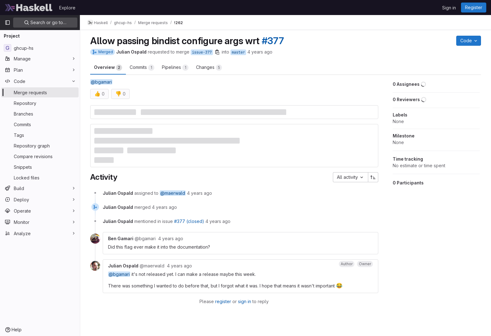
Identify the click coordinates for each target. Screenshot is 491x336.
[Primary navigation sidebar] (8, 23)
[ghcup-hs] (40, 48)
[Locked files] (40, 178)
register (223, 301)
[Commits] (40, 124)
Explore (67, 7)
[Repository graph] (40, 146)
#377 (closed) (189, 221)
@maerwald (172, 193)
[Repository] (40, 103)
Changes (209, 68)
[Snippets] (40, 167)
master (238, 52)
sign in (244, 301)
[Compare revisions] (40, 156)
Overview (108, 68)
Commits (142, 68)
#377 (273, 40)
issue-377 (202, 52)
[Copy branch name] (217, 52)
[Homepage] (28, 8)
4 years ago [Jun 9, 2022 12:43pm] (259, 51)
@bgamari (101, 82)
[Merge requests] (40, 92)
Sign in (449, 7)
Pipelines (175, 68)
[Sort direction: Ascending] (373, 177)
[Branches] (40, 114)
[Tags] (40, 135)
